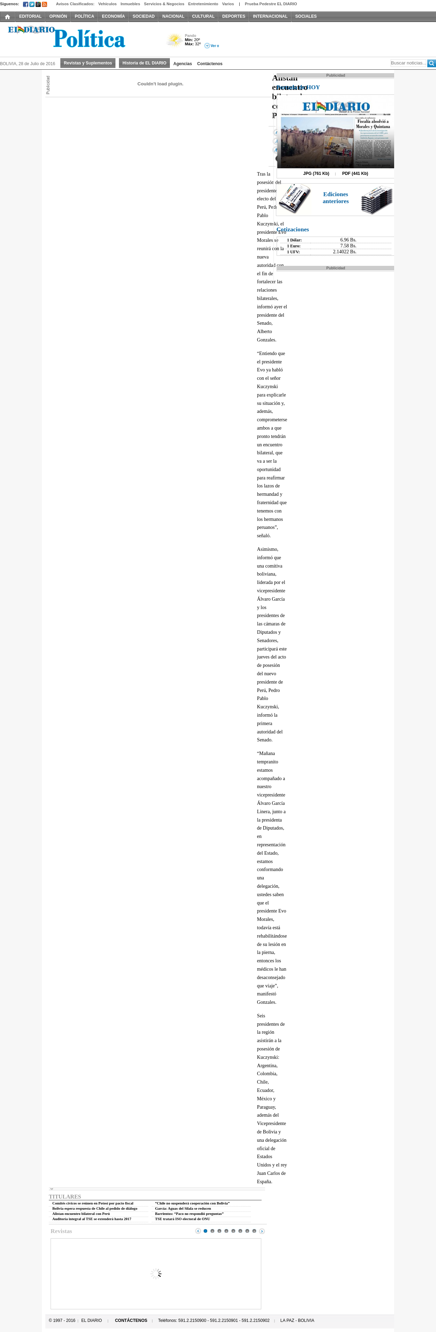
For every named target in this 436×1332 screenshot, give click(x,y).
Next (262, 1231)
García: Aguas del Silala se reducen (183, 1208)
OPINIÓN (58, 16)
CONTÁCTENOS (131, 1320)
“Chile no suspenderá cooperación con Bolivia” (192, 1203)
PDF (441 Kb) (355, 173)
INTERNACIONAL (270, 16)
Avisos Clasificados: (75, 4)
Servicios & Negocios (164, 4)
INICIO (7, 16)
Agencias (182, 63)
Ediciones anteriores (336, 198)
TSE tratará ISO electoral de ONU (182, 1219)
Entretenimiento (203, 4)
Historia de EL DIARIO (144, 63)
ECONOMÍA (113, 16)
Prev (198, 1231)
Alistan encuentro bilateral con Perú (81, 1214)
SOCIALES (306, 16)
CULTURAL (203, 16)
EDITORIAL (30, 16)
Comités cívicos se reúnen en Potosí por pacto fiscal (92, 1203)
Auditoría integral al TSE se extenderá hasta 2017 (91, 1219)
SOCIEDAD (144, 16)
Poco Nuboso (175, 43)
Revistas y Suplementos (88, 63)
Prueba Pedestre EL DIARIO (271, 4)
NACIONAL (173, 16)
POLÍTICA (84, 16)
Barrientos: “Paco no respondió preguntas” (189, 1214)
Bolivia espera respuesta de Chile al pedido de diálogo (94, 1208)
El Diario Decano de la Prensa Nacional (78, 39)
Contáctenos (210, 63)
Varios (228, 4)
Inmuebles (130, 4)
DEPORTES (233, 16)
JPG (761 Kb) (316, 173)
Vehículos (107, 4)
